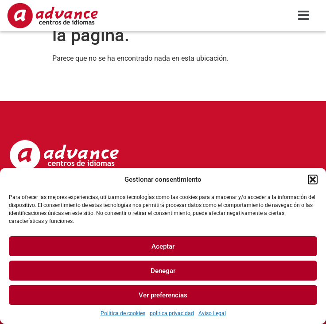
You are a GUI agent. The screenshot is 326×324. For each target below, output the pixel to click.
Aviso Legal (212, 313)
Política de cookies (123, 313)
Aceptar (163, 246)
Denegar (163, 271)
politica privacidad (172, 313)
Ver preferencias (163, 295)
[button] (312, 179)
